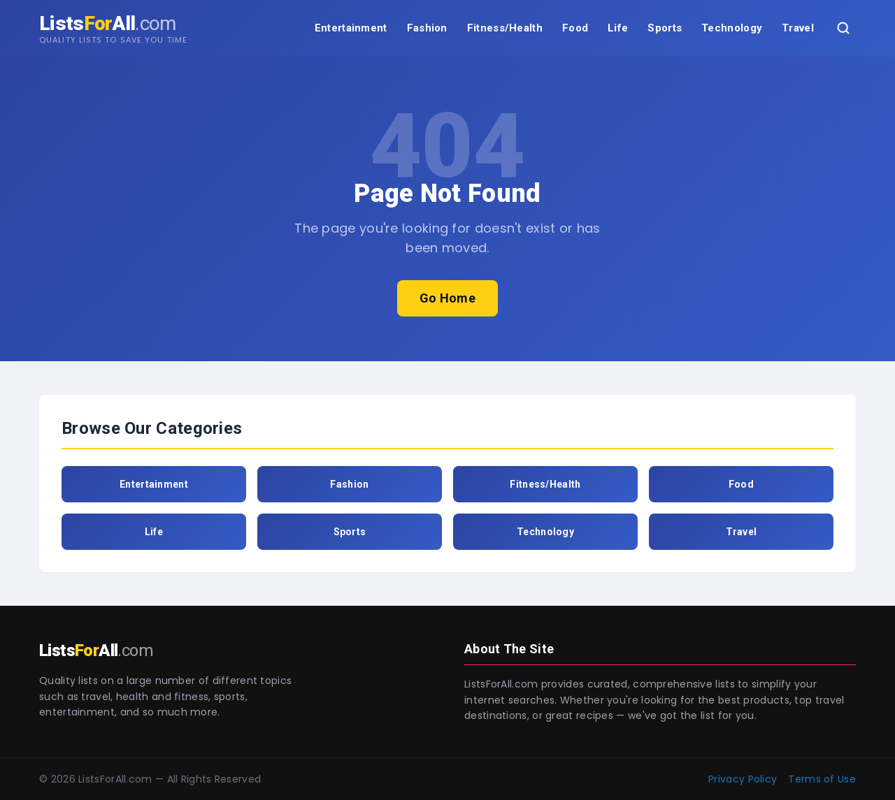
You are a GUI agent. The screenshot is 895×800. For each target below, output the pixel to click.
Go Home (447, 298)
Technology (731, 28)
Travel (798, 28)
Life (618, 28)
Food (575, 28)
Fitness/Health (505, 28)
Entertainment (351, 28)
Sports (664, 28)
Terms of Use (822, 779)
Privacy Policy (742, 779)
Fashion (427, 28)
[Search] (843, 28)
